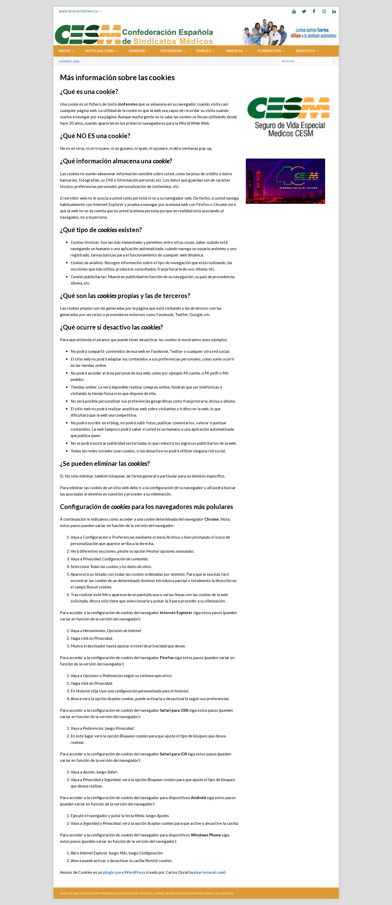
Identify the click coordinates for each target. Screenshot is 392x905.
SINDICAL (234, 50)
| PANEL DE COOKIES (218, 893)
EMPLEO (203, 50)
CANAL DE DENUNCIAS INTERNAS (178, 893)
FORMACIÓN (269, 50)
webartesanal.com (207, 872)
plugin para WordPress (124, 872)
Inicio (65, 50)
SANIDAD (137, 50)
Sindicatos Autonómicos (78, 11)
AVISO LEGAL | (70, 893)
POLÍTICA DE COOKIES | (137, 893)
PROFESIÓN (171, 50)
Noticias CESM (99, 50)
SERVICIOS (305, 50)
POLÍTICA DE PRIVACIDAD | (100, 893)
